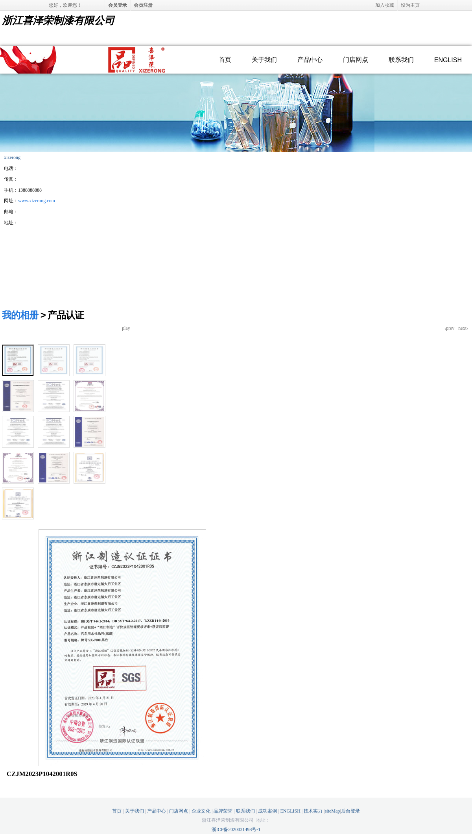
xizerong (12, 157)
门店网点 (355, 59)
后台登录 (350, 811)
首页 (225, 59)
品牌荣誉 (223, 811)
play (126, 328)
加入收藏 (384, 5)
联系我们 (401, 59)
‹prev (449, 328)
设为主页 (410, 5)
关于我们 (264, 59)
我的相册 (20, 315)
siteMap (332, 811)
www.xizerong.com (36, 200)
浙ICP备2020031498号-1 (236, 829)
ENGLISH (448, 60)
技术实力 (313, 811)
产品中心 (310, 59)
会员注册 (143, 5)
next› (463, 328)
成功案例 (267, 811)
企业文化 (201, 811)
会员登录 (117, 5)
